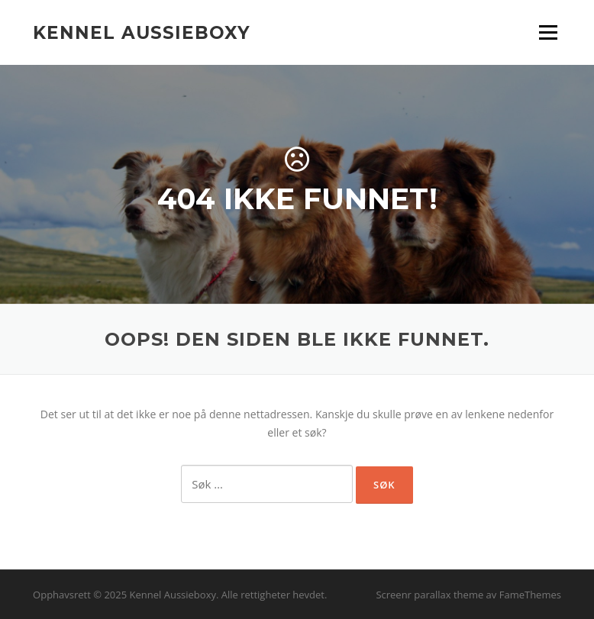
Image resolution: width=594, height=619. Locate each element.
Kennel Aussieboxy (141, 32)
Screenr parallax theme (429, 594)
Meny (547, 32)
